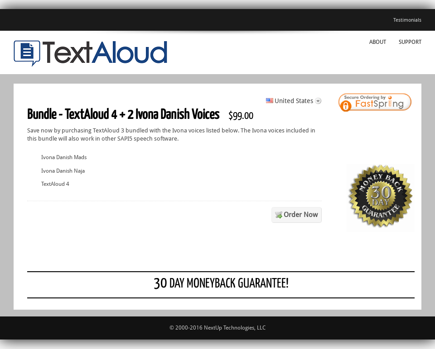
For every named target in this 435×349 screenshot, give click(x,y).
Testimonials (407, 20)
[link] (390, 103)
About (377, 42)
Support (410, 42)
